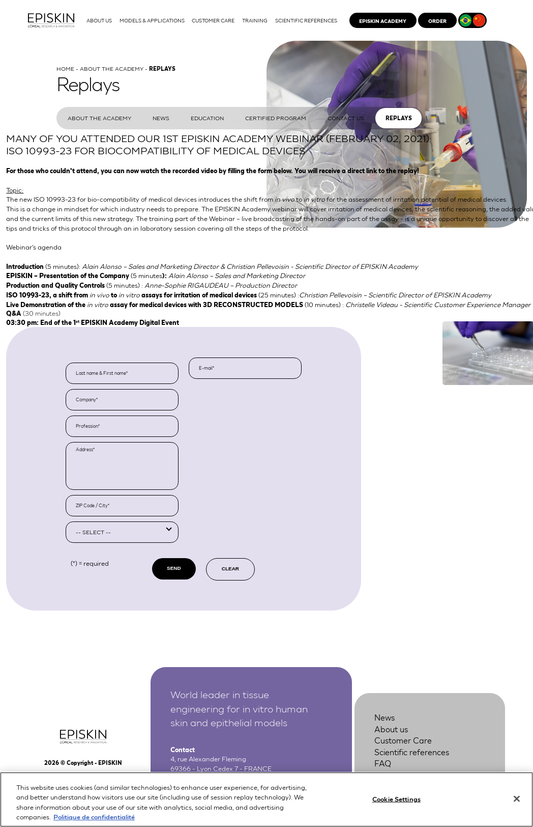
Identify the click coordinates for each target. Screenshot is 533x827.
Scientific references (411, 751)
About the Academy (111, 68)
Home (65, 68)
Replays (399, 118)
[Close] (517, 801)
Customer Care (403, 739)
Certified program (275, 117)
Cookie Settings (396, 800)
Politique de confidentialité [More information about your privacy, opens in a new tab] (94, 819)
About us (391, 728)
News (161, 117)
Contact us (346, 117)
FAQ (382, 762)
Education (207, 117)
